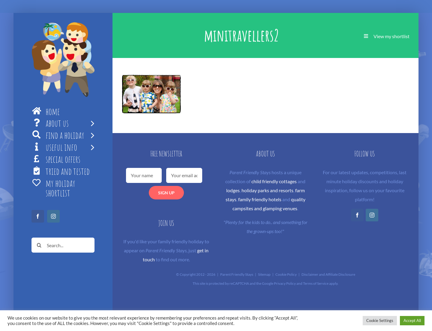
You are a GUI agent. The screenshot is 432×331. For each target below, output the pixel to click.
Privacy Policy (285, 283)
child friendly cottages (274, 181)
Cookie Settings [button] (379, 320)
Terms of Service (315, 283)
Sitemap (264, 274)
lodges (233, 190)
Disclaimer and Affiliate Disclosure (328, 274)
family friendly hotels (259, 199)
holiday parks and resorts (267, 190)
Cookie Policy (286, 274)
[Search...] (63, 245)
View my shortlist (392, 36)
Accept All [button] (412, 320)
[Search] (39, 245)
